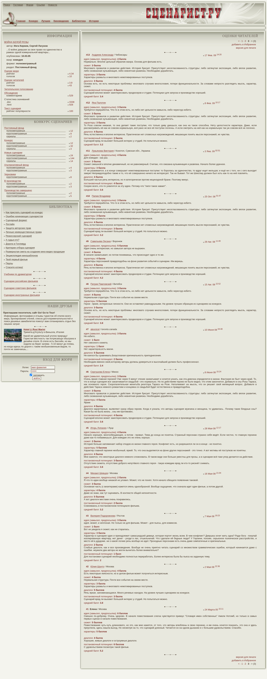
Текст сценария (12, 108)
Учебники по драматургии (18, 274)
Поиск (7, 5)
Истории (94, 21)
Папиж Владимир (101, 196)
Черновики (10, 174)
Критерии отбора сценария (20, 247)
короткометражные (16, 133)
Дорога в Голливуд (16, 243)
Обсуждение (11, 93)
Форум (29, 5)
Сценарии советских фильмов (20, 288)
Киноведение (61, 21)
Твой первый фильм (16, 259)
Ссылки (41, 5)
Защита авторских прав (18, 228)
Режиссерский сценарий (19, 236)
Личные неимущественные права (24, 232)
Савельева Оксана (101, 241)
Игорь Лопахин (99, 428)
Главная (20, 21)
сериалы (11, 136)
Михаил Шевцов (99, 473)
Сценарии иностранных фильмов (22, 295)
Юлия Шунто (97, 566)
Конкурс (33, 21)
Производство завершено (18, 190)
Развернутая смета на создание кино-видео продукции (35, 251)
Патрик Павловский (101, 284)
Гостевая (18, 5)
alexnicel (95, 329)
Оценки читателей (14, 80)
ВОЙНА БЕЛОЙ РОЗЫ (16, 42)
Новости (52, 5)
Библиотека (79, 21)
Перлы (9, 263)
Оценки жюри (11, 71)
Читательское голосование (18, 89)
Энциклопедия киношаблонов (22, 255)
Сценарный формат (16, 220)
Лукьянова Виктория (103, 150)
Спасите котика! (14, 267)
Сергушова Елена (100, 371)
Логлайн (10, 224)
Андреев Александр (102, 54)
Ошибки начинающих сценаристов (24, 216)
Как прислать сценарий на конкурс (24, 212)
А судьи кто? (12, 240)
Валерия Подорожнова (103, 515)
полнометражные (15, 130)
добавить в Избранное (244, 44)
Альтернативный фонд (16, 165)
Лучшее (46, 21)
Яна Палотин (99, 102)
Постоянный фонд (14, 128)
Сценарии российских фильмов (21, 281)
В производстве (12, 181)
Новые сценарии (13, 152)
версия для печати (246, 47)
